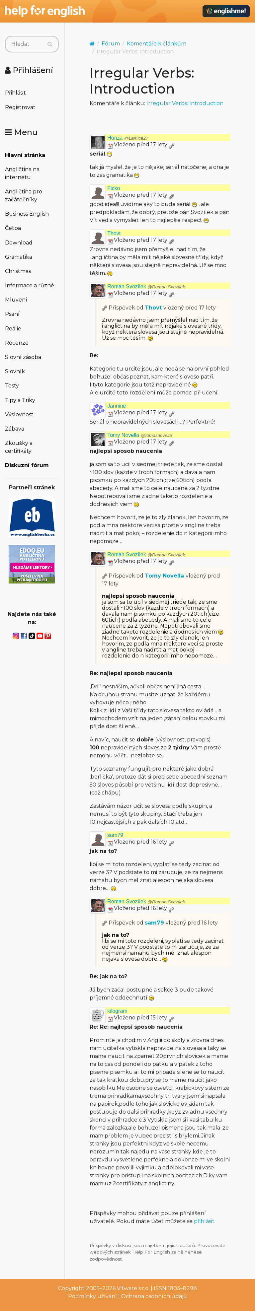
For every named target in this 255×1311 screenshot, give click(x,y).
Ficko (113, 188)
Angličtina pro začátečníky (23, 195)
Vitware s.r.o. (133, 1288)
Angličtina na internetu (22, 173)
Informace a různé (29, 285)
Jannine (116, 406)
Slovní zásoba (23, 357)
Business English (27, 214)
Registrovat (20, 107)
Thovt (114, 233)
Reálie (13, 328)
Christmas (18, 271)
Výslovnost (19, 414)
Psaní (12, 314)
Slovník (15, 371)
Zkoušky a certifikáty (19, 447)
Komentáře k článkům (156, 43)
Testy (12, 385)
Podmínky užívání (92, 1296)
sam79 (115, 835)
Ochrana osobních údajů (154, 1296)
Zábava (14, 429)
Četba (13, 228)
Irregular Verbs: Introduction (184, 103)
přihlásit (204, 1221)
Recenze (17, 343)
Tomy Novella (139, 435)
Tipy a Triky (20, 400)
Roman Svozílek (146, 286)
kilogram (117, 1011)
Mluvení (16, 300)
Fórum (111, 43)
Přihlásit (15, 93)
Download (19, 243)
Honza (127, 138)
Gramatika (18, 257)
